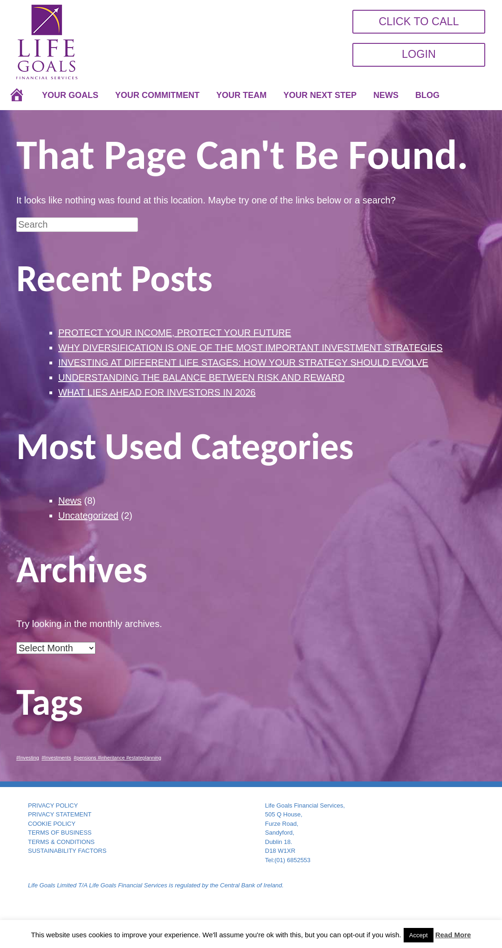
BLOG (427, 95)
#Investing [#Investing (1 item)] (27, 757)
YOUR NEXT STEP (320, 95)
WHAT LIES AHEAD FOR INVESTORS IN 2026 (156, 392)
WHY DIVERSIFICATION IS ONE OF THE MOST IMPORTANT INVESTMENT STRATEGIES (250, 347)
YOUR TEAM (241, 95)
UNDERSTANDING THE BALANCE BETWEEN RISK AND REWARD (201, 377)
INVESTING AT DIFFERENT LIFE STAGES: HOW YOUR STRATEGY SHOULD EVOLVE (243, 362)
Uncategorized (88, 515)
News (70, 500)
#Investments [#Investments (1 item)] (56, 757)
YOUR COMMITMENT (157, 95)
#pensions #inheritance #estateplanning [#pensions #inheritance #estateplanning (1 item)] (117, 757)
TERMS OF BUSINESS (60, 832)
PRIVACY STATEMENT (59, 814)
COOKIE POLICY (52, 823)
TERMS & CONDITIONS (61, 841)
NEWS (386, 95)
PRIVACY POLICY (53, 805)
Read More (453, 935)
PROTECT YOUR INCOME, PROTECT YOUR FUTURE (174, 333)
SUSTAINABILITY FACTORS (67, 850)
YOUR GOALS (70, 95)
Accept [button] (418, 935)
